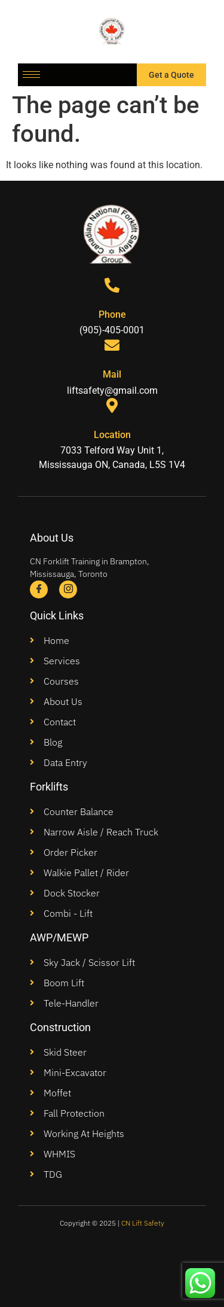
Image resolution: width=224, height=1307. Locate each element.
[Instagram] (68, 589)
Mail (112, 374)
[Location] (112, 405)
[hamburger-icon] (31, 74)
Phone (112, 314)
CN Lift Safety (142, 1222)
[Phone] (112, 285)
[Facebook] (39, 589)
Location (112, 434)
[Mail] (112, 345)
